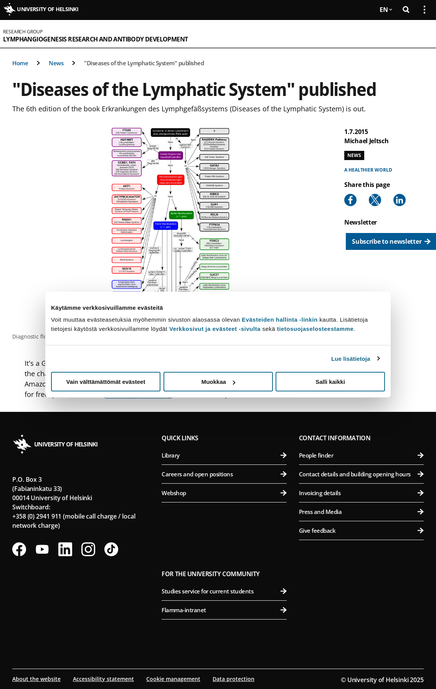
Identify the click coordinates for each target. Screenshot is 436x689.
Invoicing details (361, 493)
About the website (36, 678)
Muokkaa (218, 381)
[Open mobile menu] (421, 34)
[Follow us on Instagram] (88, 549)
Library (224, 455)
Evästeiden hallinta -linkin (280, 319)
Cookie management (173, 678)
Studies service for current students (224, 591)
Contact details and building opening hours (361, 474)
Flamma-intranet (224, 610)
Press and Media (361, 512)
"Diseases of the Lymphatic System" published (144, 63)
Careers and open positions (224, 474)
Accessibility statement (103, 678)
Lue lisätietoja (350, 358)
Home (20, 63)
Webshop (224, 493)
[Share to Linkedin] (399, 200)
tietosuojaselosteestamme (315, 328)
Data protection (233, 678)
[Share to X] (375, 200)
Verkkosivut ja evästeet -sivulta (215, 328)
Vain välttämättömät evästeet (105, 381)
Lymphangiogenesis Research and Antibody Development (95, 39)
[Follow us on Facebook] (19, 549)
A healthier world (368, 170)
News (56, 63)
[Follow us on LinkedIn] (65, 549)
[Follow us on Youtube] (42, 549)
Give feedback (361, 530)
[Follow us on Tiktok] (111, 549)
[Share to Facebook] (350, 200)
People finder (361, 455)
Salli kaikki (330, 381)
